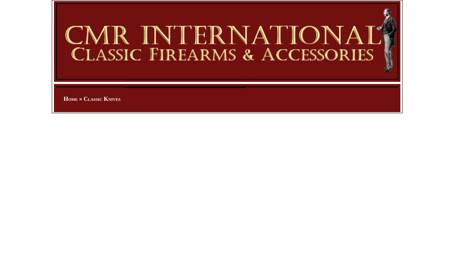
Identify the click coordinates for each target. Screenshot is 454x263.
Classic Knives (102, 99)
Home (71, 99)
